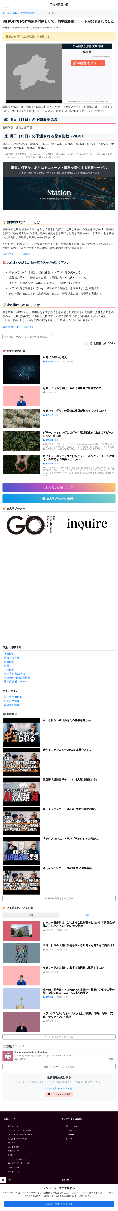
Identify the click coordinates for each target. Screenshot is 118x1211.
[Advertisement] (27, 591)
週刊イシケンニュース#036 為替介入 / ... (67, 749)
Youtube (70, 1135)
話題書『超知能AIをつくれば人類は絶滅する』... (72, 779)
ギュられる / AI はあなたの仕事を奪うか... (68, 720)
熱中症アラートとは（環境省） (17, 254)
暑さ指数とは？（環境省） (18, 326)
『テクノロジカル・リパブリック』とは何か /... (71, 838)
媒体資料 (11, 1143)
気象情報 (9, 661)
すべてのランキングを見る (59, 1036)
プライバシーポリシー (17, 1159)
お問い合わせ (13, 1167)
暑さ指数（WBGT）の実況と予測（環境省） (27, 336)
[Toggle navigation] (6, 5)
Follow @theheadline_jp (59, 1088)
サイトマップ (13, 1172)
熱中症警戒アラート (16, 681)
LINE (97, 343)
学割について (13, 1151)
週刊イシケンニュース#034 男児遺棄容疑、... (70, 868)
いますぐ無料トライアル (59, 1203)
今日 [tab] (31, 915)
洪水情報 (9, 669)
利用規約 (11, 1155)
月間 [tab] (87, 915)
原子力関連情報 (13, 697)
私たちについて (14, 1126)
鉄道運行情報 (12, 705)
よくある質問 (13, 1147)
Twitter (69, 1130)
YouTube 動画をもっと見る (59, 898)
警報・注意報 (12, 657)
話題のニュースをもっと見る (59, 1066)
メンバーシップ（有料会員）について (23, 1130)
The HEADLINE (59, 4)
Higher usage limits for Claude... (30, 1052)
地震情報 (9, 653)
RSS (69, 1139)
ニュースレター (73, 1126)
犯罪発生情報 (12, 701)
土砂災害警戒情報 (14, 673)
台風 (6, 665)
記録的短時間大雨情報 (17, 677)
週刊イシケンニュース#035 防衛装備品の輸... (70, 809)
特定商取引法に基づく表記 (19, 1163)
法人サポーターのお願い (18, 1139)
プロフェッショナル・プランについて (23, 1135)
